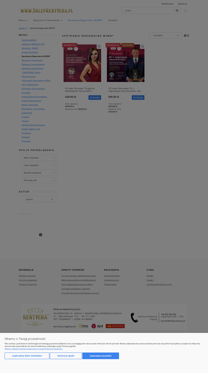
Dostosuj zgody (65, 356)
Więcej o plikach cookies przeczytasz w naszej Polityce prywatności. (34, 349)
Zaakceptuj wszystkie (101, 356)
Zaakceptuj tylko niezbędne (27, 356)
